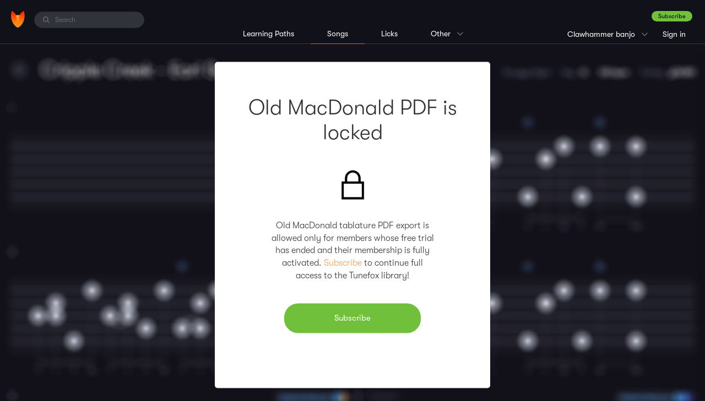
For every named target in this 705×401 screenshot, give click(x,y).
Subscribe (672, 16)
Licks (389, 33)
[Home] (18, 19)
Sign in (674, 34)
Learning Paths (268, 33)
